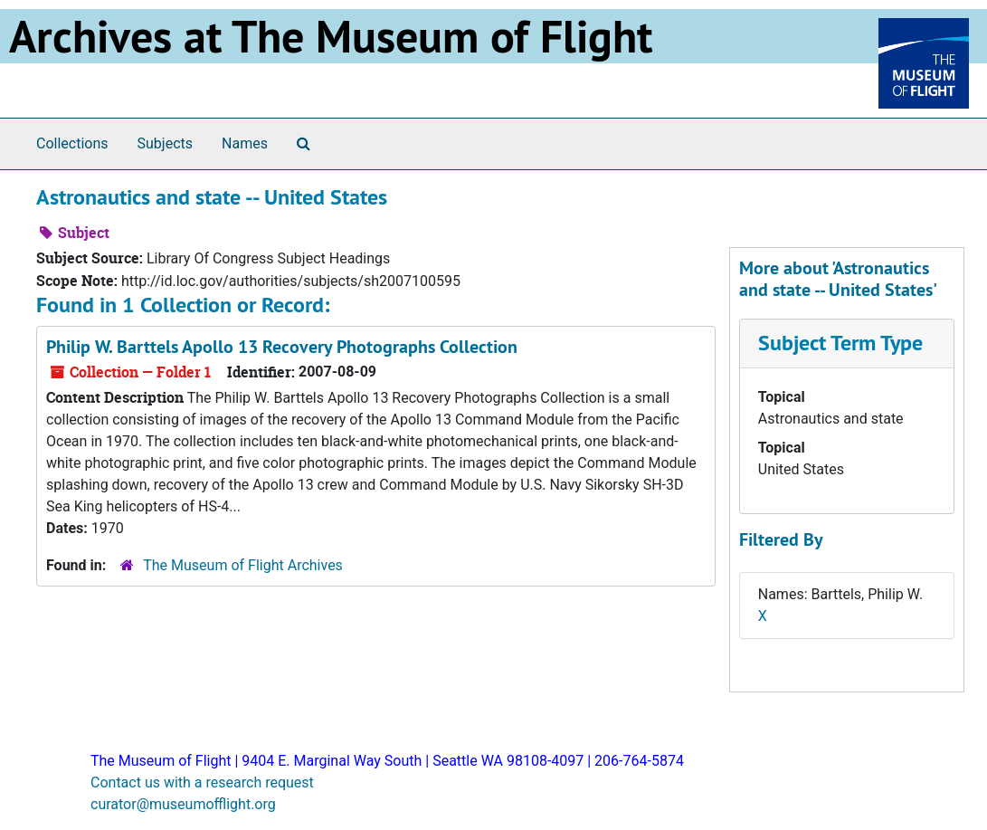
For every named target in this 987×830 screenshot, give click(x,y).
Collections (72, 143)
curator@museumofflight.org (183, 804)
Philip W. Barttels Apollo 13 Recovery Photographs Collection (281, 346)
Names (245, 143)
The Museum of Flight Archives (243, 565)
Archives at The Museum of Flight (330, 36)
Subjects (165, 143)
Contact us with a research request (202, 782)
